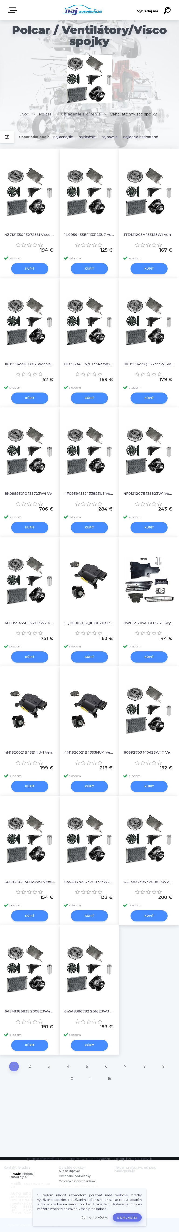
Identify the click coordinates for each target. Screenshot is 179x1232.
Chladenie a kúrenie (81, 114)
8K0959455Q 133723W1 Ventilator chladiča (149, 364)
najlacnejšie (63, 137)
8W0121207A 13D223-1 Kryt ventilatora (149, 623)
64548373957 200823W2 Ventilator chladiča (149, 882)
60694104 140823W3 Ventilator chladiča (30, 882)
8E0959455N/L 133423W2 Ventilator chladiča (89, 364)
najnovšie (109, 137)
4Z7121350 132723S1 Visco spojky (30, 234)
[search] (168, 11)
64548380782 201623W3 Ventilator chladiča (89, 1011)
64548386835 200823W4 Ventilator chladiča (30, 1011)
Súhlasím (127, 1217)
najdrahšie (87, 137)
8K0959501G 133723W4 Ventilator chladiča (30, 493)
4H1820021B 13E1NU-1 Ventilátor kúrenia (30, 752)
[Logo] (83, 10)
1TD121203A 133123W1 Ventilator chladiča (149, 234)
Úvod (24, 114)
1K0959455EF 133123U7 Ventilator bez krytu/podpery (89, 234)
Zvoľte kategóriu (13, 10)
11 (90, 1078)
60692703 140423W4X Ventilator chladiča (149, 752)
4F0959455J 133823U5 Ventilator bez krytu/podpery (89, 493)
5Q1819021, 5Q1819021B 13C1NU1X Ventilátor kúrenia (89, 623)
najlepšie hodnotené (140, 137)
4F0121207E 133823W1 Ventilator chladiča (149, 493)
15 (109, 1078)
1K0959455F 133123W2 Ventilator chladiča (30, 364)
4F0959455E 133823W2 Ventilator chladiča (30, 623)
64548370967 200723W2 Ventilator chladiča (89, 882)
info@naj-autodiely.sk (22, 1175)
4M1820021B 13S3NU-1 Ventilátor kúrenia (89, 752)
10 (71, 1078)
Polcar (45, 114)
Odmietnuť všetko (94, 1217)
